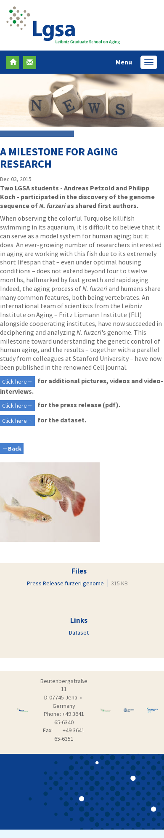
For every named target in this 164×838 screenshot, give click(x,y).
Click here (14, 381)
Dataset (79, 632)
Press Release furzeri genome (65, 583)
